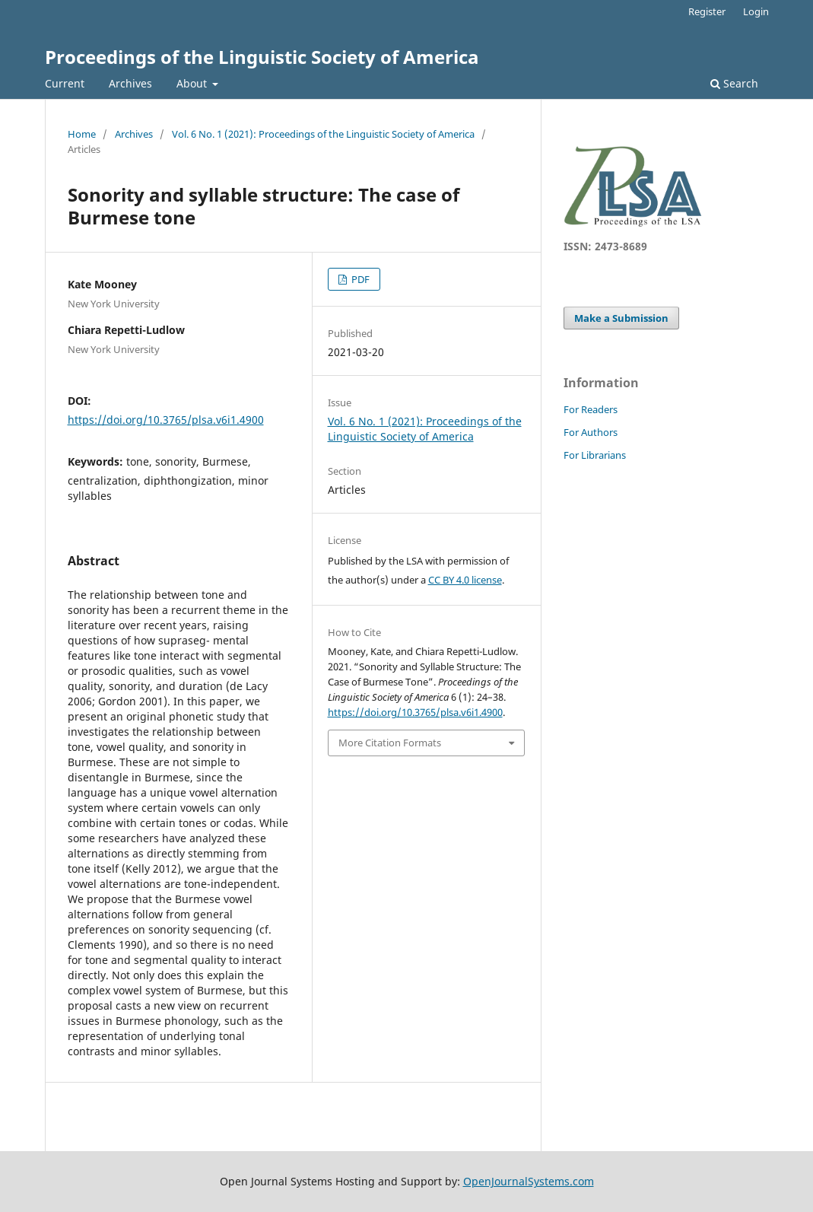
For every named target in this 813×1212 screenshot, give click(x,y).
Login (756, 11)
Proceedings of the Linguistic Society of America (262, 56)
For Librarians (595, 455)
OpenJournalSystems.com (528, 1181)
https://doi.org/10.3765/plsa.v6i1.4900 (166, 419)
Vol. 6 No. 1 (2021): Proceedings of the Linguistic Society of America (323, 134)
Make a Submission (621, 318)
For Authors (591, 432)
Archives (130, 83)
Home (82, 134)
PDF (359, 279)
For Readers (591, 409)
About (193, 83)
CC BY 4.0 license (465, 580)
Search (734, 83)
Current (64, 83)
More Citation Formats (389, 742)
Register (707, 11)
